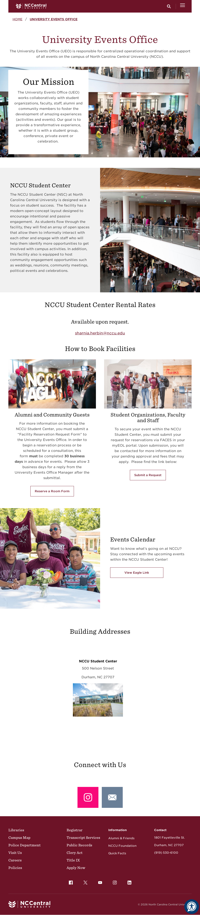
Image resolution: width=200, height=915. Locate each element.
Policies (15, 868)
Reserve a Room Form (52, 491)
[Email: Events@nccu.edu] (112, 797)
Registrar (75, 830)
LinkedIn (128, 881)
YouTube (99, 881)
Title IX (73, 860)
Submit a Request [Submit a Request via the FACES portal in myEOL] (147, 475)
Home (17, 19)
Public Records (79, 845)
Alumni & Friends (121, 838)
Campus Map (19, 837)
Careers (15, 860)
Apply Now (76, 868)
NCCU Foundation (122, 845)
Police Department (24, 845)
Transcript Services (83, 837)
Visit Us (15, 853)
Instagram (114, 881)
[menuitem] (71, 882)
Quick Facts (117, 853)
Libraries (16, 830)
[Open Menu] (182, 6)
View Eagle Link (136, 572)
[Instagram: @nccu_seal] (87, 797)
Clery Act (75, 853)
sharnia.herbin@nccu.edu (100, 333)
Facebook (70, 881)
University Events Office (53, 19)
